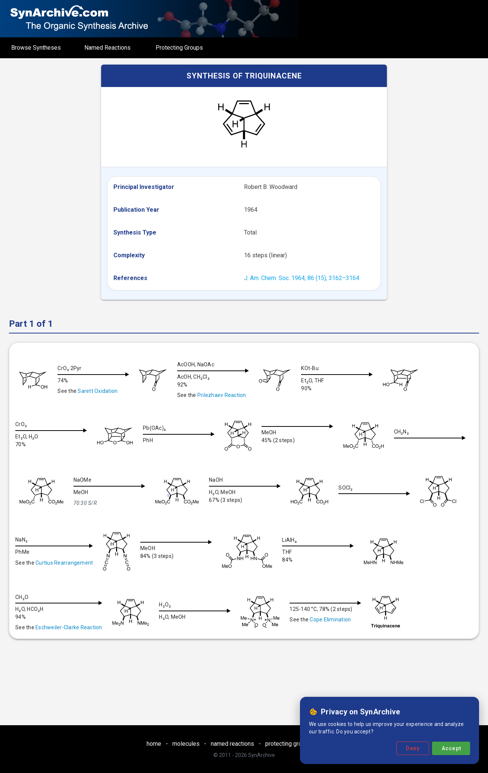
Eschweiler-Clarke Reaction (203, 623)
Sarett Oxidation (98, 391)
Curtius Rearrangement (195, 559)
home (154, 743)
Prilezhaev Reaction (224, 395)
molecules (186, 743)
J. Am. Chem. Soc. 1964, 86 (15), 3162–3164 (301, 278)
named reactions (232, 743)
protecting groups (288, 743)
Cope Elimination (55, 673)
